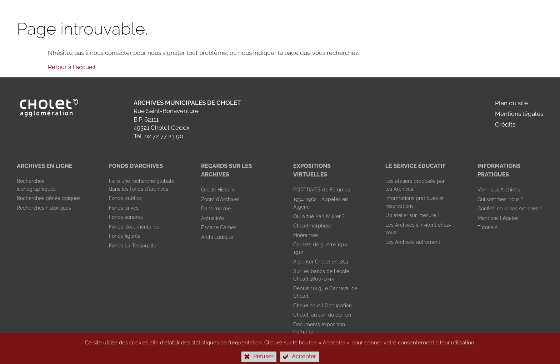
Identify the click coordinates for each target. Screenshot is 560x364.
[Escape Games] (218, 227)
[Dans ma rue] (216, 208)
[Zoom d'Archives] (220, 199)
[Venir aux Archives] (499, 190)
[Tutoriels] (488, 227)
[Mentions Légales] (498, 218)
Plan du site (511, 103)
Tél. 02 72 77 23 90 (158, 136)
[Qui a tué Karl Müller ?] (319, 216)
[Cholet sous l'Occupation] (322, 305)
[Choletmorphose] (312, 226)
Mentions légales (519, 113)
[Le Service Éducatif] (415, 166)
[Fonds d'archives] (136, 166)
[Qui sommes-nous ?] (501, 199)
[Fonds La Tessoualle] (132, 245)
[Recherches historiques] (44, 208)
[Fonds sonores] (126, 217)
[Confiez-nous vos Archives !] (509, 208)
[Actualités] (212, 218)
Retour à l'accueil (72, 67)
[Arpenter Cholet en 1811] (320, 262)
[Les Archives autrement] (412, 242)
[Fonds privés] (124, 208)
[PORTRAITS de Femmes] (321, 190)
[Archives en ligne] (44, 166)
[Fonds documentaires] (134, 227)
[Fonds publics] (125, 198)
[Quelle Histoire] (218, 190)
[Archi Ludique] (217, 237)
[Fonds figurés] (124, 236)
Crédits (505, 124)
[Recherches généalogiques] (48, 198)
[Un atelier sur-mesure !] (412, 215)
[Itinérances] (306, 235)
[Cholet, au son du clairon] (322, 315)
